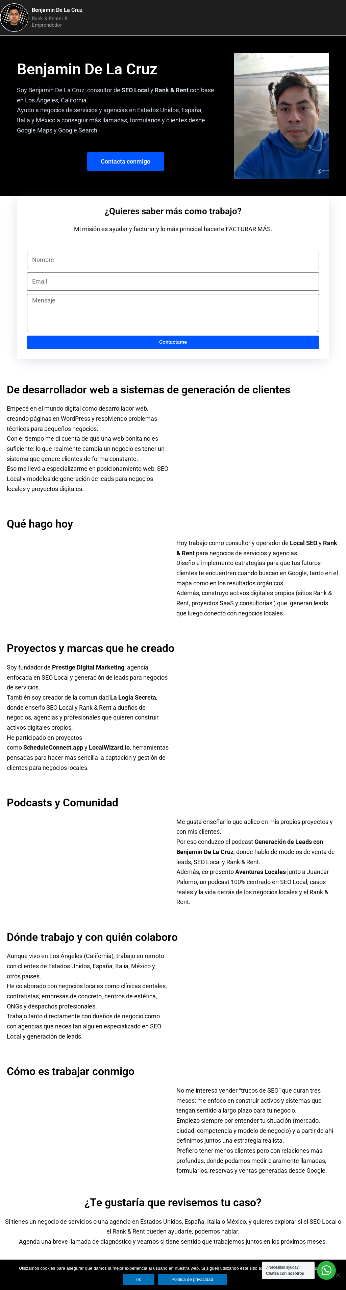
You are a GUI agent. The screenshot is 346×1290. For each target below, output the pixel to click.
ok (138, 1279)
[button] (153, 16)
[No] (337, 1275)
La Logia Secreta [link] (133, 697)
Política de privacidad (192, 1279)
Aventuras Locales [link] (260, 871)
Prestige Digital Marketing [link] (88, 667)
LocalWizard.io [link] (109, 747)
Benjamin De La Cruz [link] (56, 90)
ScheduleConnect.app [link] (53, 747)
